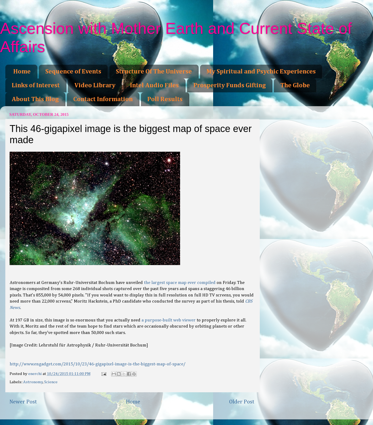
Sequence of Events (73, 71)
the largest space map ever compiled (180, 282)
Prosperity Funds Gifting (229, 85)
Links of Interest (36, 85)
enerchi (35, 374)
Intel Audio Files (154, 85)
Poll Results (165, 99)
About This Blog (35, 99)
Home (22, 71)
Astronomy (33, 382)
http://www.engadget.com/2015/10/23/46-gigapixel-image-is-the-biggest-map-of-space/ (97, 364)
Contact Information (103, 99)
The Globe (295, 85)
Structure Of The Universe (154, 71)
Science (51, 382)
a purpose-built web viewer (168, 320)
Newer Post (23, 402)
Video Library (94, 85)
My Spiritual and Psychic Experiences (261, 71)
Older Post (241, 402)
